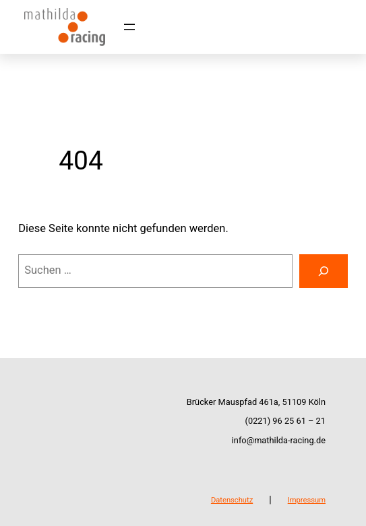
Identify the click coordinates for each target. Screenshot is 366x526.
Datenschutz (232, 500)
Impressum (307, 500)
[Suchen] (323, 271)
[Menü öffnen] (129, 27)
